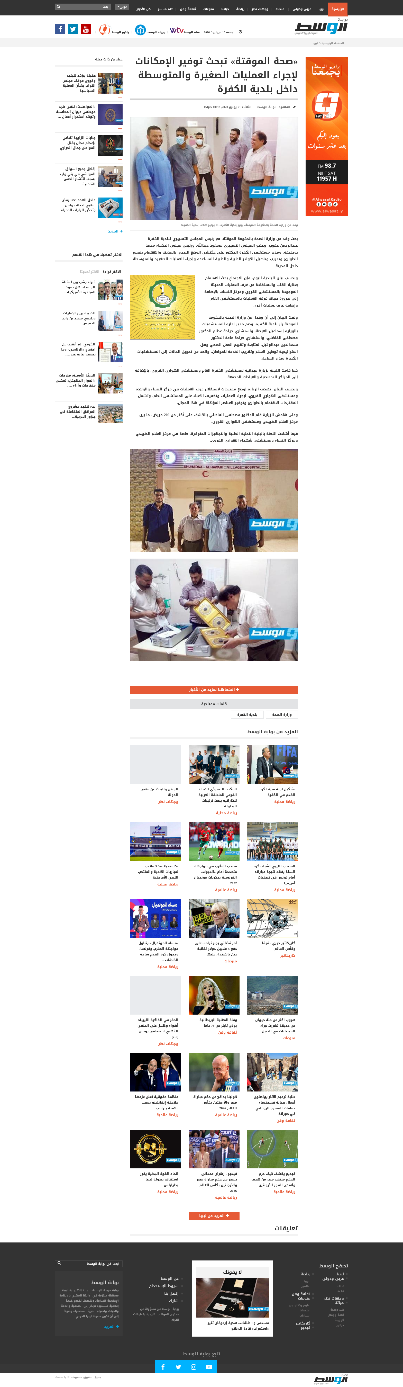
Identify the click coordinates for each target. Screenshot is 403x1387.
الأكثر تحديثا (89, 272)
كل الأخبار (143, 9)
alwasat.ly (60, 1377)
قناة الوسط (183, 32)
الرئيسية (338, 9)
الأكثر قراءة (112, 272)
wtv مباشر (165, 9)
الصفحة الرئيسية (333, 43)
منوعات (207, 9)
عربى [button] (122, 7)
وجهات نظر (258, 9)
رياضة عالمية (226, 890)
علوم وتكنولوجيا (298, 1305)
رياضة (238, 9)
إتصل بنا (171, 1293)
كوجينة (339, 1320)
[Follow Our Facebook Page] (61, 30)
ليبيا (319, 9)
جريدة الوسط (147, 32)
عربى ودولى (300, 9)
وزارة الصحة (282, 714)
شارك (174, 1300)
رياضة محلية (226, 813)
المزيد (111, 1326)
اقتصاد (279, 9)
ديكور (340, 1325)
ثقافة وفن (186, 9)
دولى (340, 1290)
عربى (340, 1285)
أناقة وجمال (336, 1315)
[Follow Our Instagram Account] (193, 1368)
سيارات (304, 1315)
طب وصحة (337, 1309)
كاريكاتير (287, 955)
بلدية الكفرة (247, 714)
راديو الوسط (111, 32)
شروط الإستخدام (164, 1286)
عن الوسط (170, 1278)
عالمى (305, 1286)
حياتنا (223, 9)
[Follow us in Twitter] (74, 30)
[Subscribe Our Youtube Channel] (87, 30)
